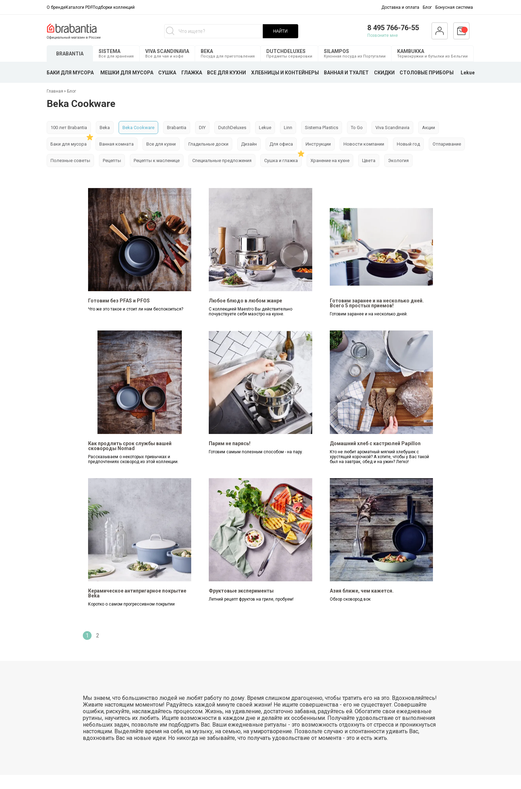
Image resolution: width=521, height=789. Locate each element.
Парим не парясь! (230, 443)
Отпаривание (447, 144)
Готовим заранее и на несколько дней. (369, 314)
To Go (357, 127)
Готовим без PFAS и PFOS (119, 300)
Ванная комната (116, 144)
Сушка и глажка (281, 160)
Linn (288, 127)
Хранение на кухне (329, 160)
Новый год (408, 144)
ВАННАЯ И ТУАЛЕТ (346, 72)
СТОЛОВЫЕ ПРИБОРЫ (427, 72)
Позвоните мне (382, 35)
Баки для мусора (69, 144)
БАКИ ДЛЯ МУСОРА (70, 72)
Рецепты (112, 160)
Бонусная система (454, 7)
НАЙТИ (280, 31)
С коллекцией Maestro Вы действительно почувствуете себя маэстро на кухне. (250, 311)
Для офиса (281, 144)
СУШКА (167, 72)
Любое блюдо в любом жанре (245, 300)
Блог (427, 7)
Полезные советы (70, 160)
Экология (398, 160)
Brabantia (176, 127)
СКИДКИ (384, 72)
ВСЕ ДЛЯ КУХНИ (226, 72)
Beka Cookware (138, 127)
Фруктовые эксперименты (241, 590)
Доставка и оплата (400, 7)
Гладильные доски (208, 144)
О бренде (56, 7)
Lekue (468, 72)
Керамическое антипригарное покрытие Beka (137, 593)
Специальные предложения (222, 160)
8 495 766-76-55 (393, 28)
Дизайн (249, 144)
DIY (202, 127)
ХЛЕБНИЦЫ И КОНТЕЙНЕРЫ (285, 72)
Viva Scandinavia (392, 127)
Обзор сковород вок (350, 599)
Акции (428, 127)
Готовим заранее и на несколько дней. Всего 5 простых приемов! (377, 303)
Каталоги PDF (79, 7)
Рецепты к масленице (157, 160)
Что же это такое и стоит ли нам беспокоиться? (135, 309)
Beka (105, 127)
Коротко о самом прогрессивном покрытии (131, 604)
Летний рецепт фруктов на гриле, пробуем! (251, 599)
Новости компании (363, 144)
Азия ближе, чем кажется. (362, 590)
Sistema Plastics (321, 127)
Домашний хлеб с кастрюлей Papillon (375, 443)
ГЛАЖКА (191, 72)
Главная (55, 91)
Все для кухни (161, 144)
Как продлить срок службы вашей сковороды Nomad (130, 446)
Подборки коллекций (114, 7)
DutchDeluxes (232, 127)
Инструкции (318, 144)
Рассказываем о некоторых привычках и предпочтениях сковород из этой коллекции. (133, 459)
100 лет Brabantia (69, 127)
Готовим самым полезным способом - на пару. (256, 451)
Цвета (368, 160)
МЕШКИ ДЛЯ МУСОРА (126, 72)
